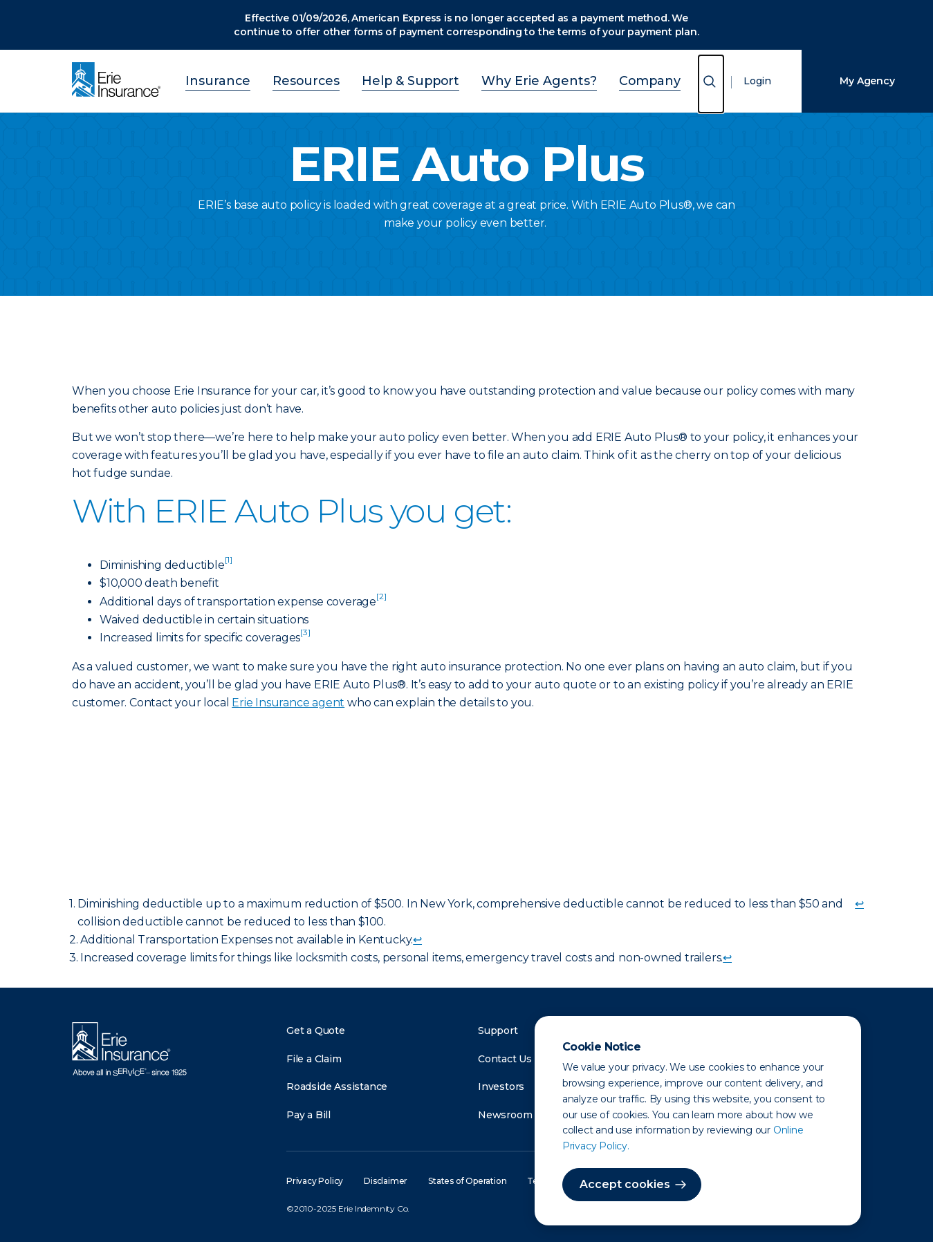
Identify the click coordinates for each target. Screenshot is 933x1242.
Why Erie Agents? (522, 79)
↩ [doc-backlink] (859, 903)
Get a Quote (315, 1030)
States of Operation (467, 1181)
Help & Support (415, 79)
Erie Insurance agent (288, 702)
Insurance (254, 79)
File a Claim (314, 1059)
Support (498, 1030)
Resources (328, 79)
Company (613, 79)
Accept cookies (625, 1184)
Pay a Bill (308, 1115)
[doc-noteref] (228, 565)
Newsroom (505, 1115)
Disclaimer (385, 1181)
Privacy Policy (314, 1181)
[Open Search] (711, 84)
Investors (501, 1086)
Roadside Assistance (336, 1086)
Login (757, 81)
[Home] (119, 81)
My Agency (867, 81)
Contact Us (505, 1059)
